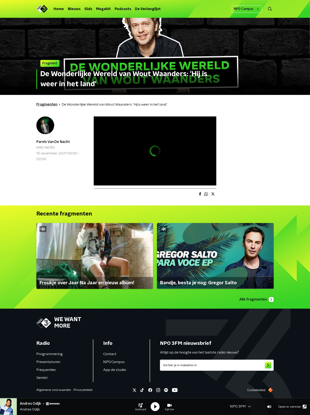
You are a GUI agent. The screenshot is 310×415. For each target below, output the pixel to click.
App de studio (114, 370)
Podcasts (123, 9)
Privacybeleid (82, 389)
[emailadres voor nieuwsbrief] (217, 365)
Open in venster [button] (292, 406)
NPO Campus (247, 9)
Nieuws (74, 9)
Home (59, 9)
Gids (88, 9)
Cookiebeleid (256, 390)
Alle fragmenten (256, 299)
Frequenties (46, 370)
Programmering (49, 354)
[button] (140, 406)
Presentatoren (48, 362)
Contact (109, 354)
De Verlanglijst (148, 9)
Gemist (42, 378)
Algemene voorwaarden (53, 389)
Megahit (103, 9)
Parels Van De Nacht (53, 142)
